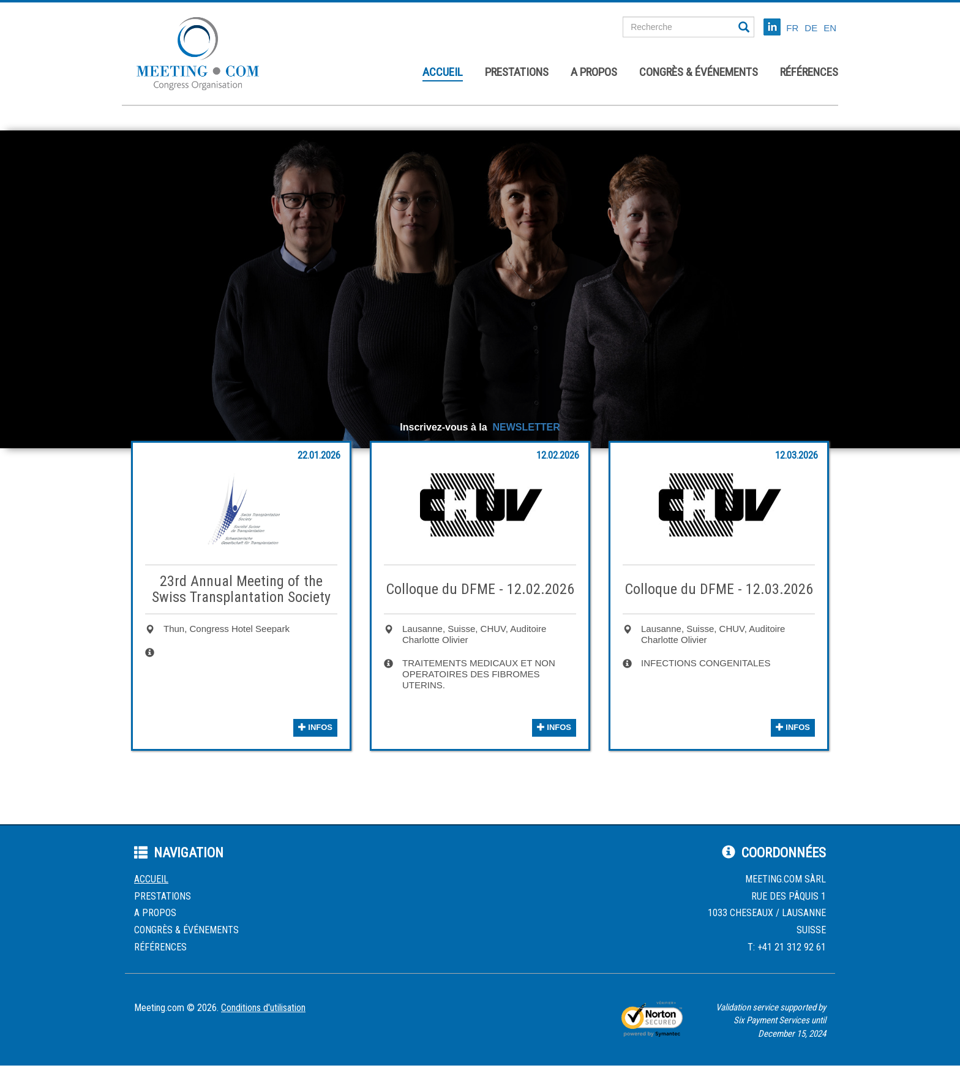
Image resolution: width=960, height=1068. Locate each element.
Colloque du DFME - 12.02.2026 (480, 589)
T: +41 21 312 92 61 (787, 947)
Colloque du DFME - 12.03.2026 (719, 589)
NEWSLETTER (526, 427)
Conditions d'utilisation (263, 1007)
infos (315, 727)
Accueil (442, 72)
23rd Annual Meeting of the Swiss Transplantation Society (241, 589)
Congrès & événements (698, 72)
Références (809, 72)
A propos (594, 72)
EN (829, 28)
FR (792, 28)
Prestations (517, 72)
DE (810, 28)
